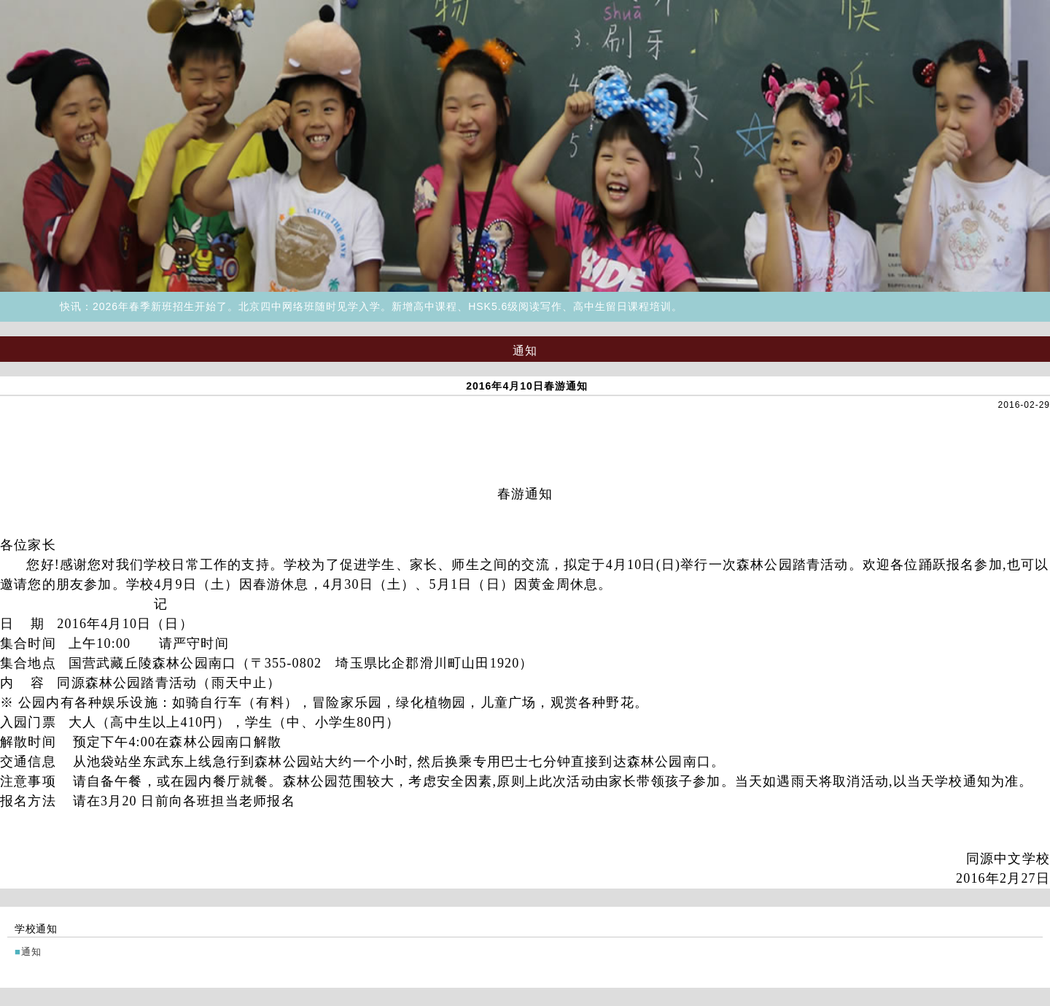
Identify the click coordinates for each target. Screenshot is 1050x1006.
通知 (31, 951)
